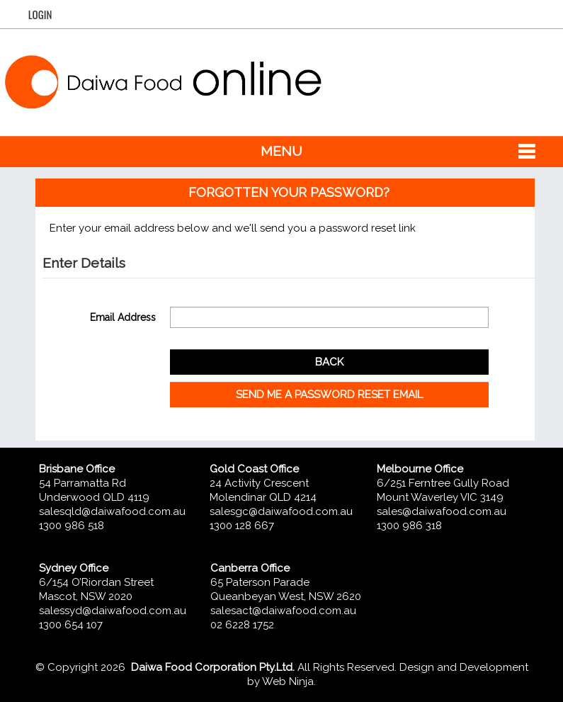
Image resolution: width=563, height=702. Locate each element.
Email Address (123, 317)
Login (40, 14)
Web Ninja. (289, 681)
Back (329, 362)
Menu (281, 151)
